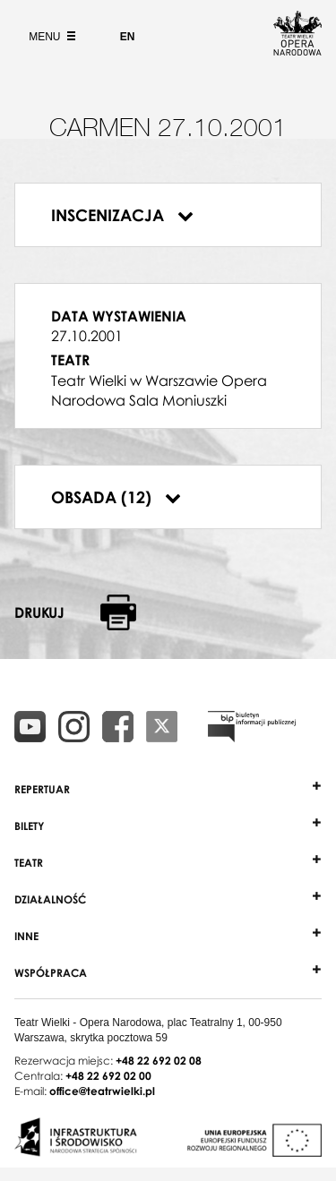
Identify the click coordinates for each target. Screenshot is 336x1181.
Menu (50, 36)
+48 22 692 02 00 (108, 1076)
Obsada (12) (116, 497)
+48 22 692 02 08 (159, 1060)
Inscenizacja (122, 215)
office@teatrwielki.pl (102, 1091)
